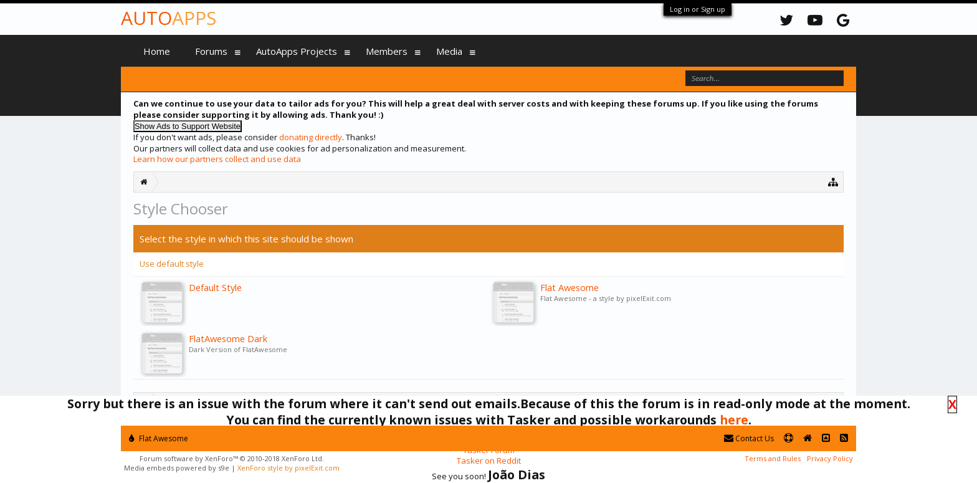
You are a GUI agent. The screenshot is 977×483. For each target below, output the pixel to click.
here (734, 419)
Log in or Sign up (697, 9)
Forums (211, 51)
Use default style (172, 263)
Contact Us (749, 438)
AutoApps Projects (296, 51)
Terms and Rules (773, 458)
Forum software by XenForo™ (232, 458)
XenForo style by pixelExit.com (288, 467)
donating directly (310, 137)
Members (386, 51)
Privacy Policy (830, 458)
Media (449, 51)
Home (156, 51)
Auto (168, 18)
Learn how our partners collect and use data (217, 159)
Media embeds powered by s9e (176, 467)
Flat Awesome (158, 438)
